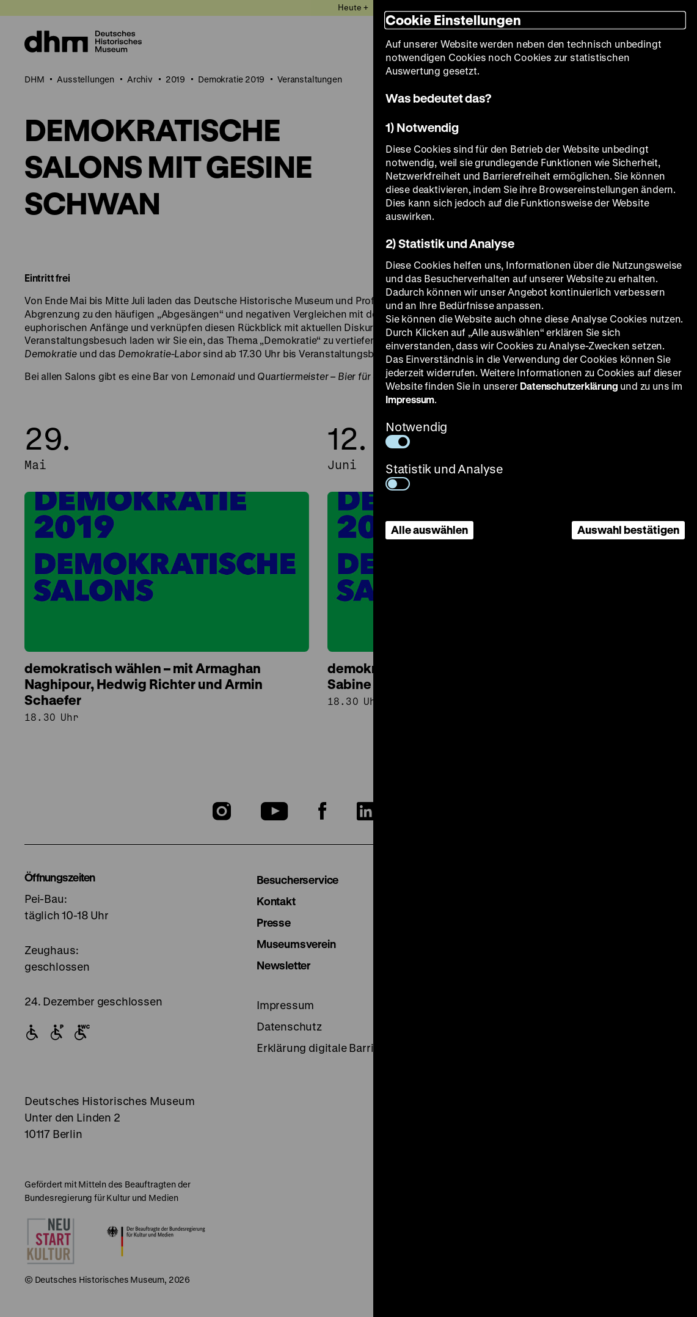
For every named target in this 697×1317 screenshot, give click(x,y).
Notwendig (416, 433)
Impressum (409, 399)
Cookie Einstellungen (453, 19)
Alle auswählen (429, 530)
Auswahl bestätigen (628, 530)
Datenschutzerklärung (569, 386)
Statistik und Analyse (444, 476)
